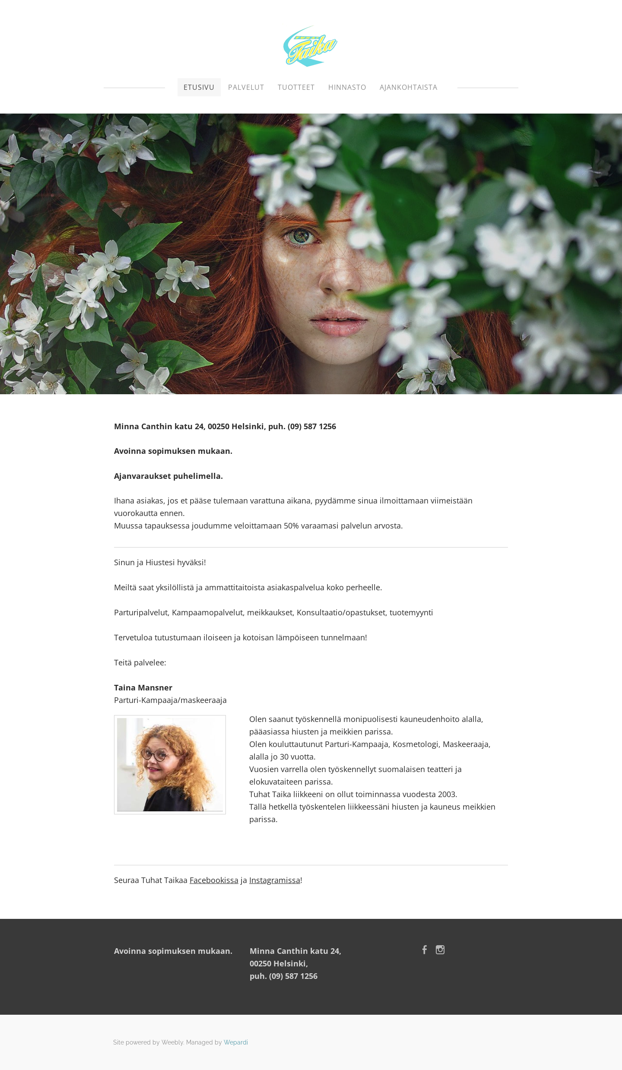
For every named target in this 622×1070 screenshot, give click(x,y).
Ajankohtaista (409, 87)
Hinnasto (347, 87)
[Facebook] (424, 950)
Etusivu (199, 87)
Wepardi (236, 1042)
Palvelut (246, 87)
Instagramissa (274, 880)
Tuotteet (296, 87)
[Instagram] (440, 950)
